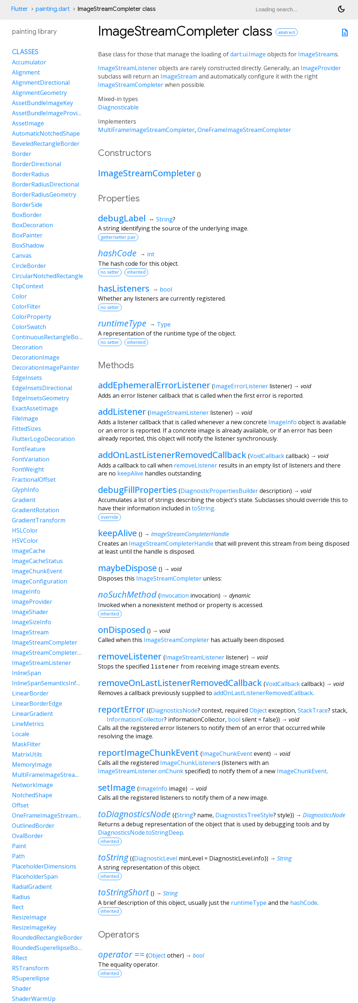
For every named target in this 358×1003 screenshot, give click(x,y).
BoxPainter (27, 235)
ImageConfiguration (39, 581)
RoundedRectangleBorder (47, 938)
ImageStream (316, 54)
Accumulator (29, 62)
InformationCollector (135, 719)
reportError (121, 709)
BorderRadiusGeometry (44, 194)
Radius (21, 897)
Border (21, 154)
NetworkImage (32, 785)
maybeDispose (127, 568)
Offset (20, 805)
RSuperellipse (30, 978)
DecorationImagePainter (46, 368)
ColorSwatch (29, 327)
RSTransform (30, 968)
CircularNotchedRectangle (47, 276)
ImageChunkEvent (227, 754)
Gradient (24, 500)
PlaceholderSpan (35, 876)
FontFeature (28, 449)
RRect (19, 958)
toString (203, 508)
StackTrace (313, 710)
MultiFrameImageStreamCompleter (146, 130)
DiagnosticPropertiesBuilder (219, 491)
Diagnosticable (118, 107)
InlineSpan (26, 673)
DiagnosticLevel (155, 858)
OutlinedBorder (33, 826)
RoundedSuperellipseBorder (50, 948)
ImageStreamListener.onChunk (140, 771)
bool (166, 289)
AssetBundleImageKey (42, 103)
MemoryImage (32, 765)
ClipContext (28, 286)
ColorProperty (31, 317)
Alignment (26, 72)
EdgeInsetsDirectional (42, 388)
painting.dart (53, 9)
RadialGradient (32, 887)
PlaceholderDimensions (44, 866)
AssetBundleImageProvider (49, 113)
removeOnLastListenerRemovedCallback (180, 683)
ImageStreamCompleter (130, 85)
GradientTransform (38, 520)
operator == (121, 954)
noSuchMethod (127, 594)
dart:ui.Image (248, 54)
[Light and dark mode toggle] (341, 9)
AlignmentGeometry (39, 93)
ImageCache (28, 551)
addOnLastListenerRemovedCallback (172, 455)
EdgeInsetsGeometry (40, 398)
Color (19, 296)
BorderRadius (30, 174)
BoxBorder (27, 215)
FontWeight (28, 469)
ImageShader (30, 612)
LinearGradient (32, 714)
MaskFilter (26, 744)
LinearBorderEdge (37, 703)
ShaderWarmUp (34, 999)
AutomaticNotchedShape (46, 133)
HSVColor (25, 541)
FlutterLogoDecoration (43, 439)
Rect (18, 907)
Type (164, 324)
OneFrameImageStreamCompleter (244, 130)
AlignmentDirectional (41, 83)
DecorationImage (36, 357)
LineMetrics (28, 724)
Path (18, 856)
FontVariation (30, 459)
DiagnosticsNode (174, 710)
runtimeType (122, 323)
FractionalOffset (34, 480)
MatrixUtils (27, 754)
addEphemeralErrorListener (154, 385)
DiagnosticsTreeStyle (244, 815)
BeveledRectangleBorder (46, 144)
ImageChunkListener (188, 763)
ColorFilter (26, 306)
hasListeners (123, 288)
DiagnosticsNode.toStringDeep (140, 832)
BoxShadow (28, 245)
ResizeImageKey (34, 927)
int (150, 254)
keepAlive (130, 473)
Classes (25, 52)
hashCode (117, 253)
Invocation (174, 595)
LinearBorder (30, 693)
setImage (116, 787)
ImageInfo (282, 422)
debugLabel (122, 218)
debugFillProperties (137, 490)
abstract (286, 32)
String (164, 219)
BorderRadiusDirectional (45, 184)
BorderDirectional (36, 164)
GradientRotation (35, 510)
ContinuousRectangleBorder (51, 337)
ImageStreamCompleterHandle (190, 534)
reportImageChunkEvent (148, 752)
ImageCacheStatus (37, 561)
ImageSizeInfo (31, 622)
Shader (21, 988)
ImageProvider (321, 68)
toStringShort (123, 892)
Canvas (22, 256)
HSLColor (25, 530)
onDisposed (121, 629)
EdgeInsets (27, 378)
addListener (122, 411)
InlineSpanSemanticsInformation (57, 683)
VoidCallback (267, 456)
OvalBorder (27, 836)
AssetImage (28, 123)
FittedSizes (26, 429)
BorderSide (27, 205)
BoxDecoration (32, 225)
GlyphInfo (25, 490)
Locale (20, 734)
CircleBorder (29, 266)
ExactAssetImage (35, 408)
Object (258, 710)
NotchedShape (32, 795)
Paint (19, 846)
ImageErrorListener (241, 386)
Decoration (27, 347)
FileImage (25, 418)
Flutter (19, 9)
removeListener (195, 465)
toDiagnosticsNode (134, 814)
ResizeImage (29, 917)
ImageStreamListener (127, 68)
